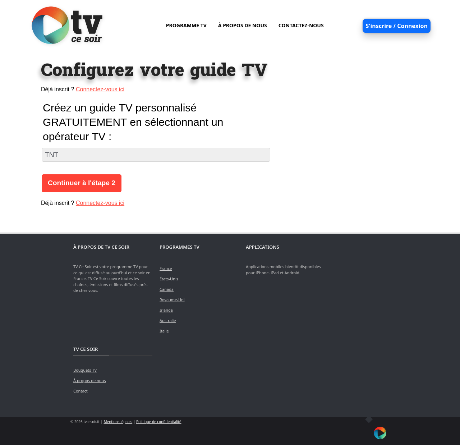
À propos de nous (89, 380)
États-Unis (169, 278)
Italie (164, 331)
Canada (167, 289)
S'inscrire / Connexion (396, 26)
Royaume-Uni (172, 299)
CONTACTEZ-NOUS (301, 25)
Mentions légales (118, 421)
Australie (168, 320)
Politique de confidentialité (158, 421)
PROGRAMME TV (186, 25)
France (166, 268)
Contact (80, 391)
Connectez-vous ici (100, 89)
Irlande (166, 310)
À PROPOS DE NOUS (242, 25)
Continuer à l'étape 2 (81, 183)
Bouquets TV (85, 370)
